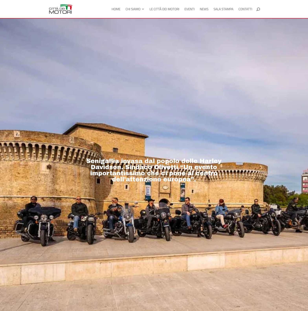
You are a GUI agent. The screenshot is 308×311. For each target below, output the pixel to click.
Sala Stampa (223, 10)
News (204, 10)
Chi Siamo (133, 10)
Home (116, 10)
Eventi (189, 10)
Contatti (245, 10)
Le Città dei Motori (164, 10)
